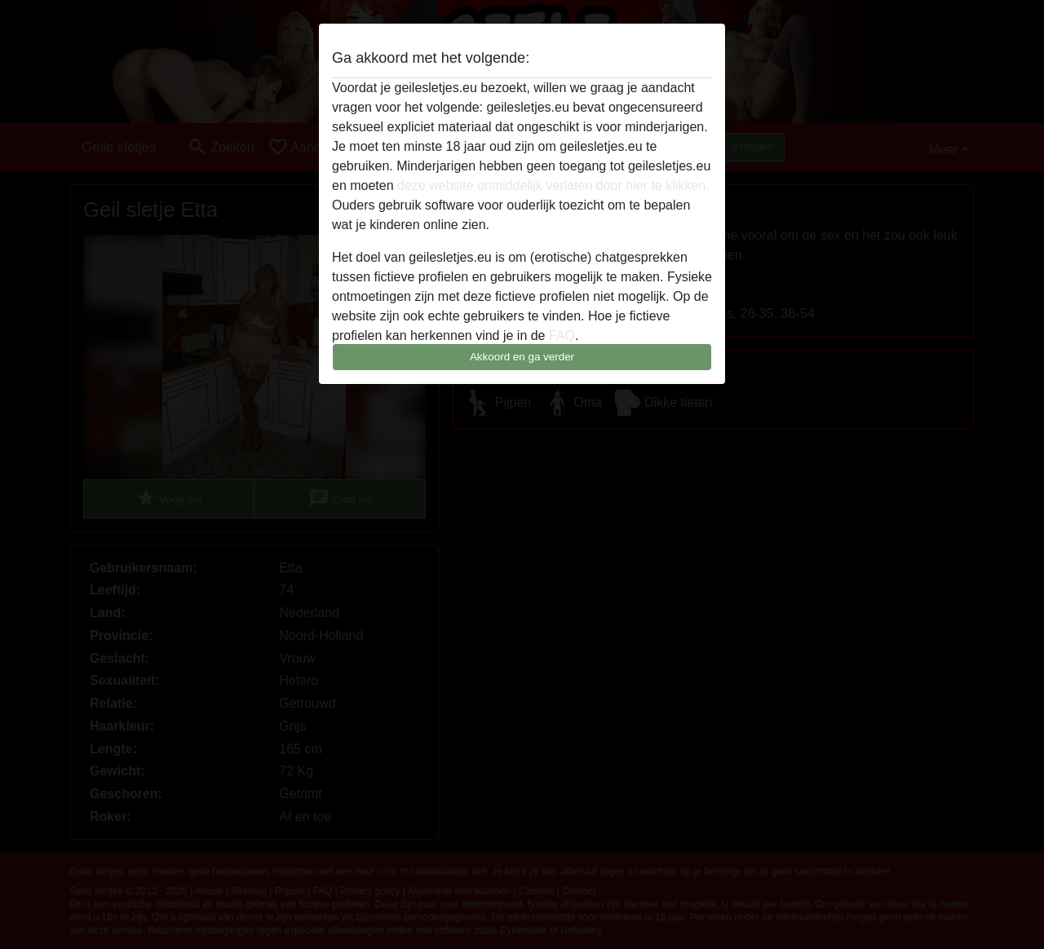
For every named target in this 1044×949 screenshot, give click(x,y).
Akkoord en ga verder (522, 357)
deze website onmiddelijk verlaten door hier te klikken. (553, 185)
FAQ (562, 335)
